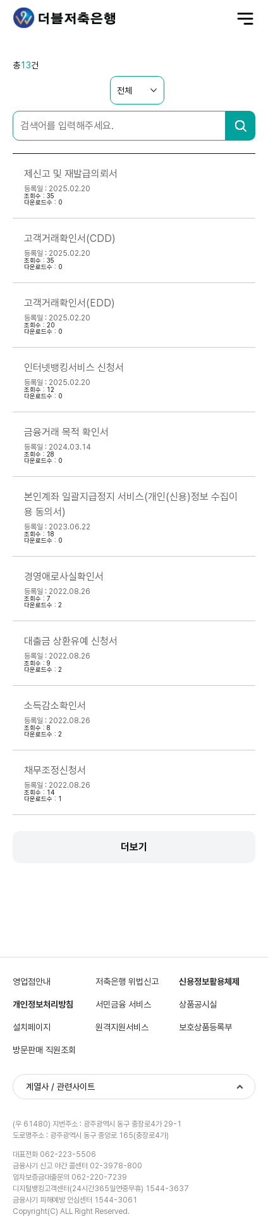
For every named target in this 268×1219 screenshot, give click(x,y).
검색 (240, 126)
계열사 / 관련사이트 (60, 1087)
